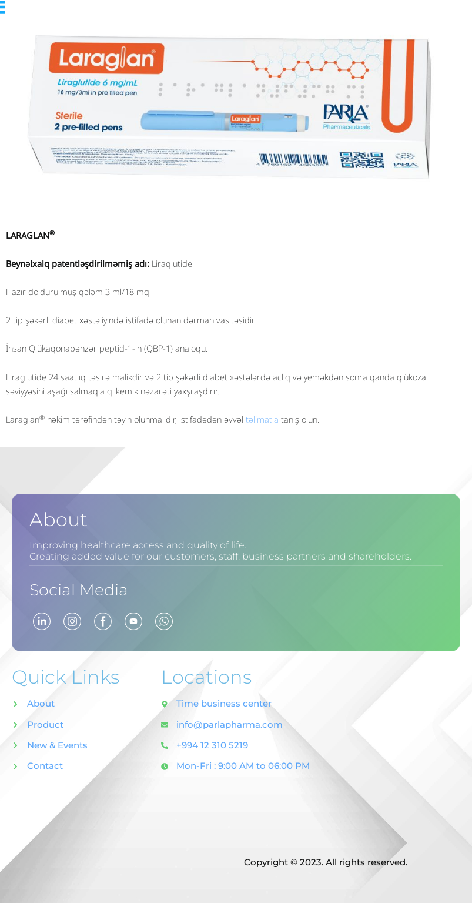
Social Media (87, 588)
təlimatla (263, 419)
